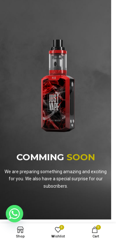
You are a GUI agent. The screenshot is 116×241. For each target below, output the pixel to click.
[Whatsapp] (14, 213)
